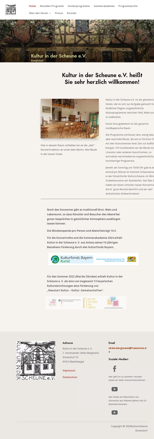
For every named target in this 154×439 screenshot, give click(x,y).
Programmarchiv (128, 6)
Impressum (69, 370)
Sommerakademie (104, 6)
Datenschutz (70, 377)
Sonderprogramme (79, 6)
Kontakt (72, 13)
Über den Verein (38, 13)
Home (32, 6)
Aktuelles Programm (52, 6)
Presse (59, 13)
